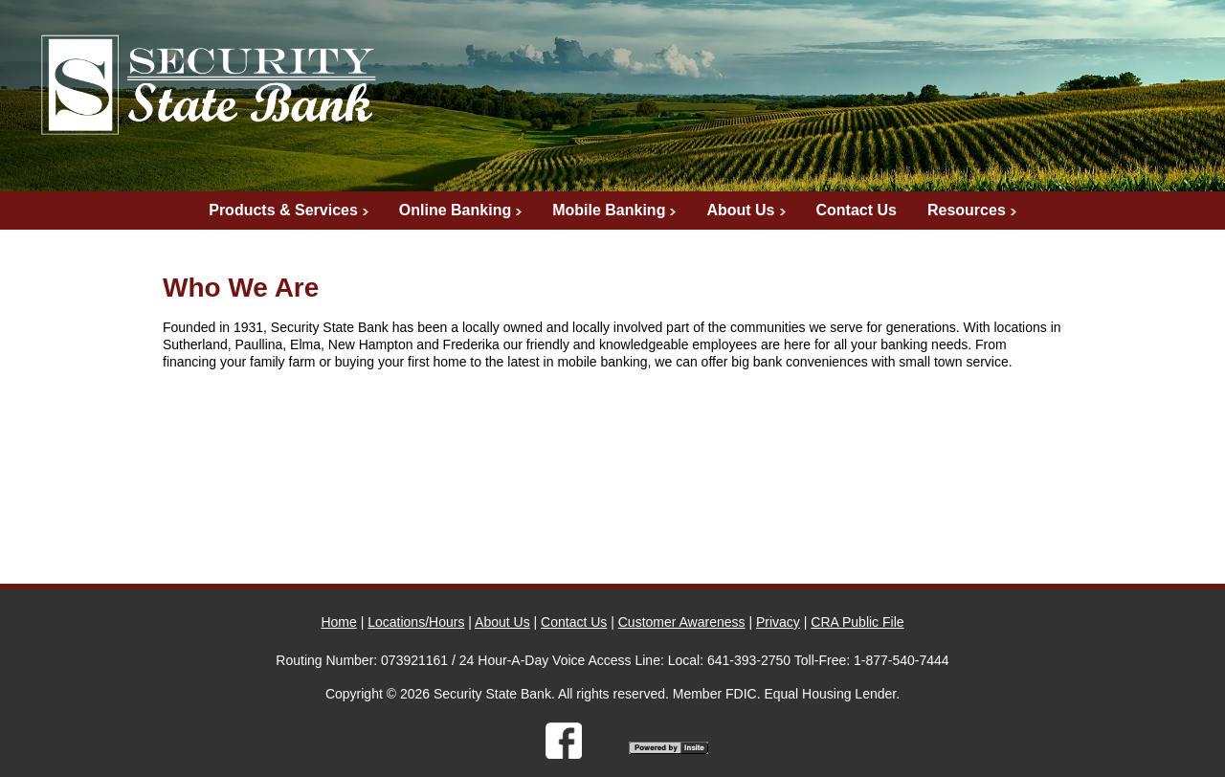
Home (338, 622)
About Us (740, 210)
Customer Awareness (682, 622)
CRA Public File (857, 622)
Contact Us (856, 210)
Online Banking (455, 210)
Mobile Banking (608, 210)
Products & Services (283, 210)
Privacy (778, 622)
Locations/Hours (416, 622)
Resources (966, 210)
